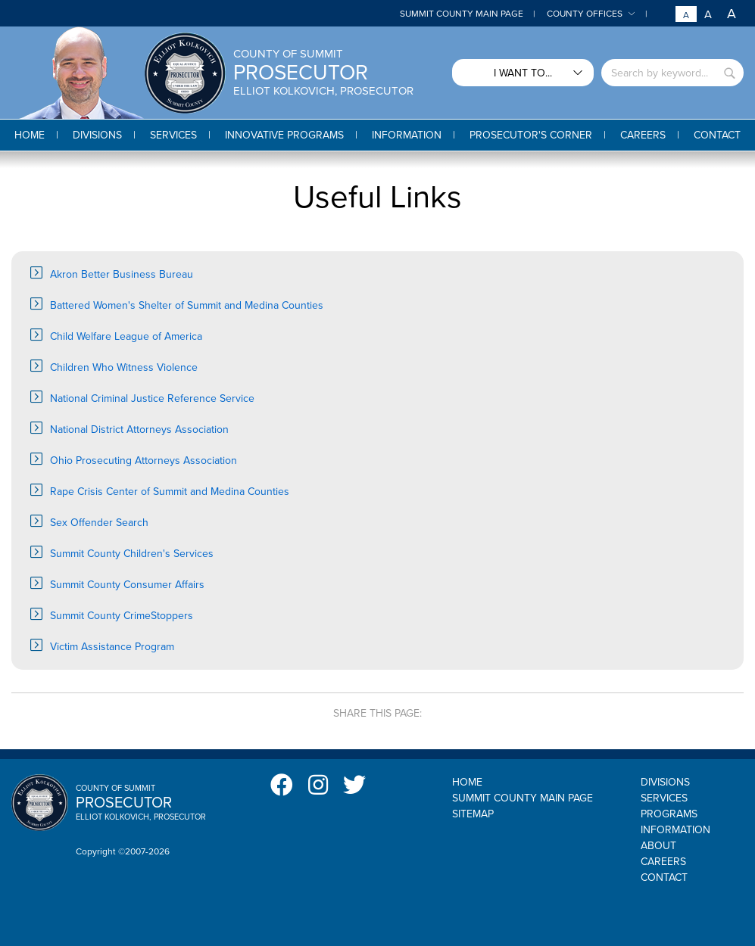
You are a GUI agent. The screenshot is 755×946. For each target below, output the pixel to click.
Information (675, 829)
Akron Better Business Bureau (121, 274)
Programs (669, 814)
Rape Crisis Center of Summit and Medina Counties (169, 491)
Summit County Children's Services (132, 553)
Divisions (665, 782)
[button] (97, 135)
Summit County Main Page (461, 13)
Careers (663, 861)
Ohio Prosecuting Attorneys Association (143, 460)
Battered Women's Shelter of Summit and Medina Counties (186, 305)
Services (664, 798)
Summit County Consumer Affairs (127, 584)
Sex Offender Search (99, 522)
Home (467, 782)
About (658, 845)
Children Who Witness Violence (124, 367)
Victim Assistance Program (112, 646)
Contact (664, 877)
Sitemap (473, 814)
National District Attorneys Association (139, 429)
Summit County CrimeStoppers (121, 615)
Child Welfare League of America (126, 336)
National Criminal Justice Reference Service (152, 398)
